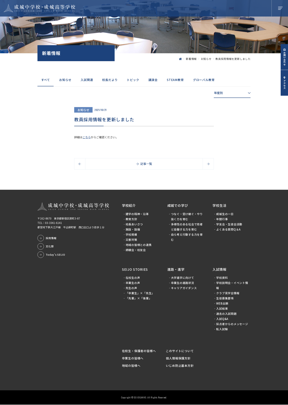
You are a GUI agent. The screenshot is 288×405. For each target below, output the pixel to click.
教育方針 (131, 219)
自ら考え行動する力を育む (187, 237)
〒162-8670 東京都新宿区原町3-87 (58, 218)
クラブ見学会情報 (227, 293)
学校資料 (222, 278)
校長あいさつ (134, 224)
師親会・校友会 (136, 250)
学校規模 (131, 234)
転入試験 (222, 329)
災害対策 (131, 240)
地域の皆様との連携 (139, 245)
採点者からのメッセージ (232, 324)
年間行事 (222, 219)
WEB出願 (222, 303)
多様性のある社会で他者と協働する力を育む (187, 226)
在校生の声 (133, 278)
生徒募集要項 (225, 298)
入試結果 (222, 309)
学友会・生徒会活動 (229, 224)
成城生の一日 (225, 214)
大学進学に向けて (182, 278)
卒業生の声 (133, 283)
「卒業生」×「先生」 (140, 293)
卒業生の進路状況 (182, 283)
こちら (86, 137)
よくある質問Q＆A (228, 229)
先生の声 (131, 288)
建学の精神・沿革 (137, 214)
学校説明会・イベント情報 (232, 285)
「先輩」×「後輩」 (139, 298)
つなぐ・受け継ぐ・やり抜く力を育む (187, 216)
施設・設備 (133, 229)
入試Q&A (222, 319)
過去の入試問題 (226, 314)
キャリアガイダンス (184, 288)
